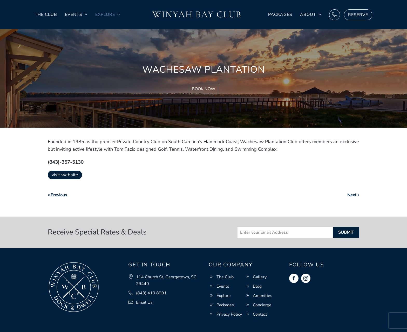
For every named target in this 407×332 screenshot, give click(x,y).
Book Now (203, 89)
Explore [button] (107, 14)
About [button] (310, 14)
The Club (46, 14)
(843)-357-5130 (66, 162)
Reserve (358, 15)
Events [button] (76, 14)
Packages (280, 14)
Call (334, 14)
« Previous (57, 195)
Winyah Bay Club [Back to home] (196, 14)
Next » (353, 195)
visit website (65, 175)
